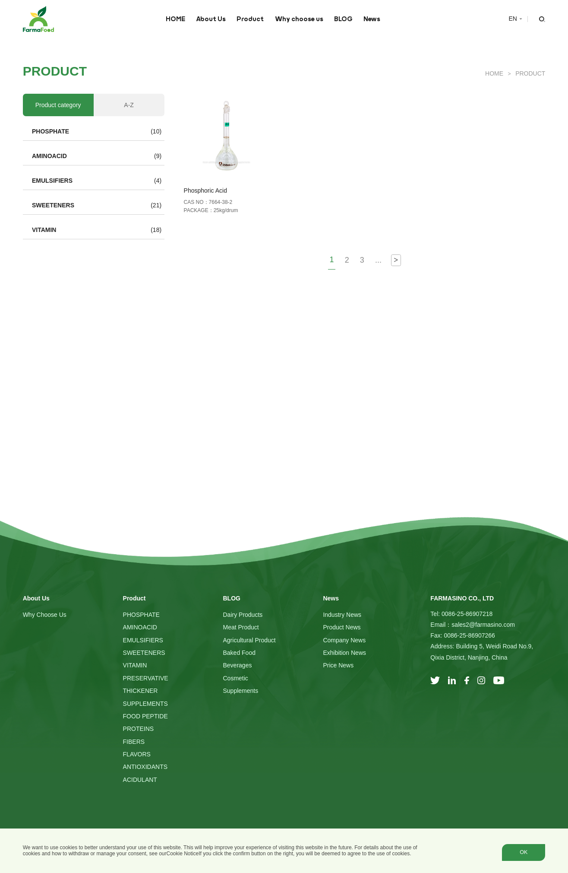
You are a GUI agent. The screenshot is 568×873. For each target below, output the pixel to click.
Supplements (240, 690)
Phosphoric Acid (205, 190)
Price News (338, 665)
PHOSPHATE (50, 131)
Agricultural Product (249, 640)
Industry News (342, 614)
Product (250, 19)
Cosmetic (235, 678)
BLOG (343, 19)
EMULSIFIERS (52, 180)
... (378, 260)
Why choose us (299, 19)
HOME (175, 19)
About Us (211, 19)
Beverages (237, 665)
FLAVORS (137, 754)
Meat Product (241, 627)
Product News (341, 627)
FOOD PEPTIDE (145, 716)
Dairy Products (242, 614)
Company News (344, 640)
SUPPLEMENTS (145, 703)
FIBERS (134, 741)
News (371, 19)
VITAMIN (44, 229)
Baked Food (239, 652)
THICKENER (140, 690)
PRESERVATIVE (145, 678)
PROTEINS (138, 728)
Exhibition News (344, 652)
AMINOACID (49, 155)
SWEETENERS (53, 205)
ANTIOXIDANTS (145, 766)
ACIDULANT (140, 779)
